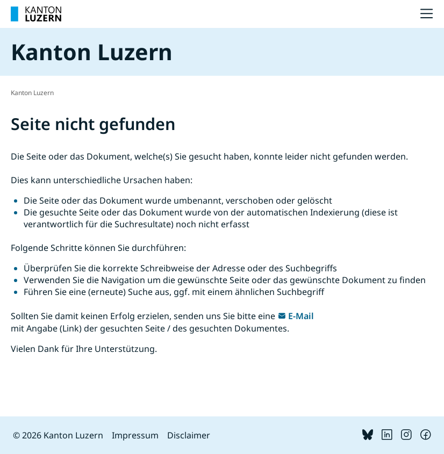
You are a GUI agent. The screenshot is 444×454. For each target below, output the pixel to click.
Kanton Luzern (32, 92)
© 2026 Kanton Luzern (58, 435)
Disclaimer (188, 435)
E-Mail (301, 316)
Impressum (135, 435)
